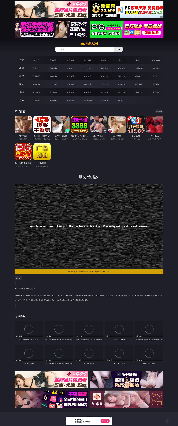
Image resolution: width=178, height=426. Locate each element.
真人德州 (53, 60)
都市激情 (36, 92)
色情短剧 (121, 100)
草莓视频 (70, 100)
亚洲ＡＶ (36, 68)
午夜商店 (53, 100)
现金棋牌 (139, 60)
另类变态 (156, 76)
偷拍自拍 (53, 76)
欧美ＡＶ (70, 68)
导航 (21, 100)
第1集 (18, 278)
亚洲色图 (53, 84)
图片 (21, 84)
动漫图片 (87, 84)
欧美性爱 (87, 76)
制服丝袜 (104, 76)
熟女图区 (139, 84)
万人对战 (70, 60)
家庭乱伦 (53, 92)
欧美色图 (70, 84)
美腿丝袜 (104, 84)
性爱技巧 (156, 92)
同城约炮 (36, 100)
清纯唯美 (121, 84)
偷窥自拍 (36, 84)
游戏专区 (87, 60)
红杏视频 (104, 100)
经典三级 (121, 76)
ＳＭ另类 (156, 68)
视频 (21, 68)
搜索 (119, 49)
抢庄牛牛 (156, 60)
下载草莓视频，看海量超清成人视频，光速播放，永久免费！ (114, 271)
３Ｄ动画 (87, 68)
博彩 (21, 60)
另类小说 (121, 92)
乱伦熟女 (139, 76)
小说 (21, 92)
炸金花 (122, 60)
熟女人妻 (104, 68)
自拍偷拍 (53, 68)
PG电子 (36, 60)
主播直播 (139, 68)
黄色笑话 (139, 92)
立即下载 (105, 421)
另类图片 (156, 84)
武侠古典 (87, 92)
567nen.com (89, 43)
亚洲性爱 (36, 76)
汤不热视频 (87, 100)
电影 (21, 76)
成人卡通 (70, 76)
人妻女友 (70, 92)
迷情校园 (104, 92)
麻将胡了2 (104, 60)
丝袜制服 (121, 68)
